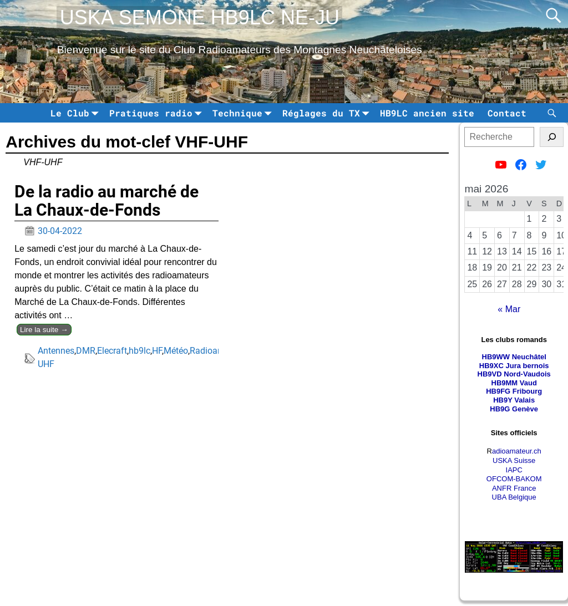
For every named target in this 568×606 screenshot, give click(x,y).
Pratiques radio (157, 113)
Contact (507, 113)
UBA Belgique (514, 497)
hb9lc (139, 350)
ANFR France (514, 488)
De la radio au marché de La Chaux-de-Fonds (106, 201)
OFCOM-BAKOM (514, 479)
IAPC (514, 470)
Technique (244, 113)
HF (157, 350)
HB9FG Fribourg (514, 391)
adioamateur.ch (516, 451)
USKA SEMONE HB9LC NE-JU (199, 17)
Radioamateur (217, 350)
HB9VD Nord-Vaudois (514, 374)
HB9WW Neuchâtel (514, 357)
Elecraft (112, 350)
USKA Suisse (514, 460)
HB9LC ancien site (427, 113)
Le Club (76, 113)
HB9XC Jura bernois (514, 365)
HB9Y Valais (514, 400)
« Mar (509, 309)
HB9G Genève (514, 409)
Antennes (56, 350)
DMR (85, 350)
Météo (176, 350)
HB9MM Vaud (514, 383)
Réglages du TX (327, 113)
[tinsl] (552, 137)
